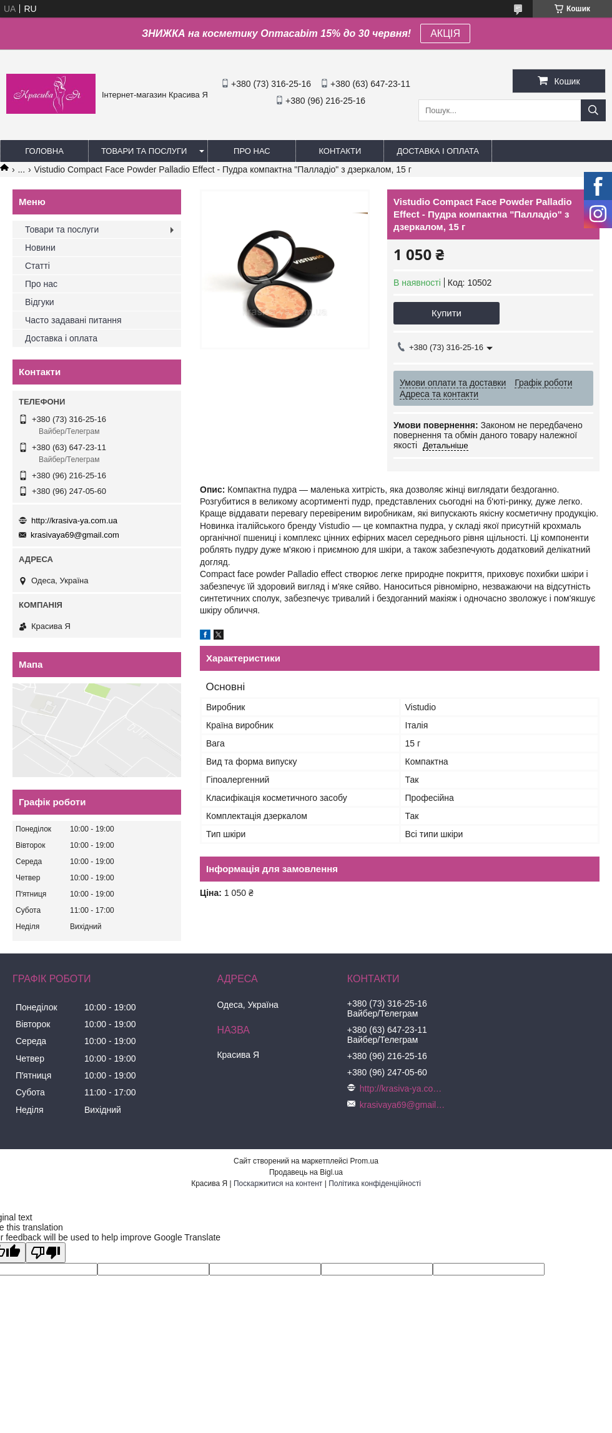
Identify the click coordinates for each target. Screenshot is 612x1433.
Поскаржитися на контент (278, 1183)
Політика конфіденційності (374, 1183)
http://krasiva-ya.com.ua (74, 520)
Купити (446, 313)
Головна (44, 151)
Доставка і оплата (438, 151)
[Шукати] (593, 110)
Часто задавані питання (73, 320)
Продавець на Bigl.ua (306, 1172)
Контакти (339, 151)
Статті (37, 266)
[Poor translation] (46, 1252)
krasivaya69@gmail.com (75, 535)
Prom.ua (364, 1161)
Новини (40, 248)
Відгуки (39, 302)
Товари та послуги (144, 151)
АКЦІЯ (445, 33)
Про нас (252, 151)
